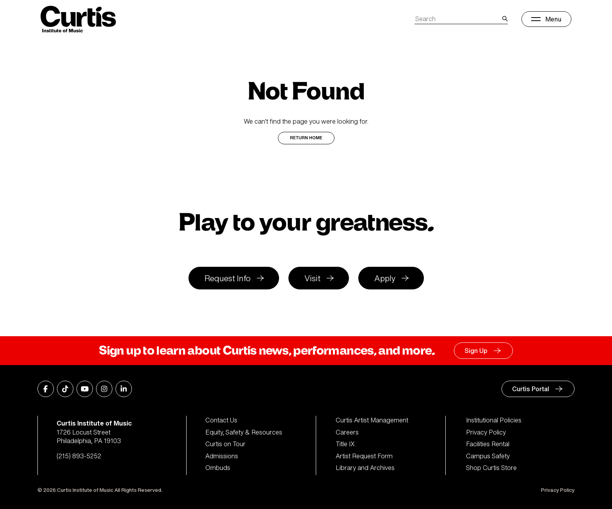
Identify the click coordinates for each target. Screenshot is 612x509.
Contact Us (221, 420)
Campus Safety (488, 456)
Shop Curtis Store (491, 467)
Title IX (345, 444)
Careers (347, 432)
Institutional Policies (493, 420)
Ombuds (217, 467)
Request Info (228, 278)
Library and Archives (365, 467)
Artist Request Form (364, 456)
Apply (384, 278)
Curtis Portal (530, 389)
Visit (312, 278)
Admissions (221, 456)
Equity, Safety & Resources (243, 432)
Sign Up (475, 350)
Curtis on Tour (225, 444)
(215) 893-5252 (79, 456)
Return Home (306, 138)
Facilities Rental (487, 444)
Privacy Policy (486, 432)
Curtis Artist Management (372, 420)
